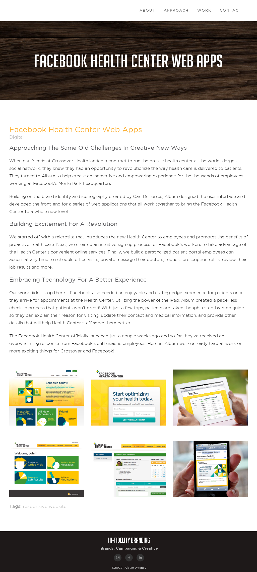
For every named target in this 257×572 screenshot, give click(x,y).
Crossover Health (70, 160)
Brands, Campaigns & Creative (129, 548)
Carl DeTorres (147, 196)
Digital (16, 137)
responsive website (45, 507)
